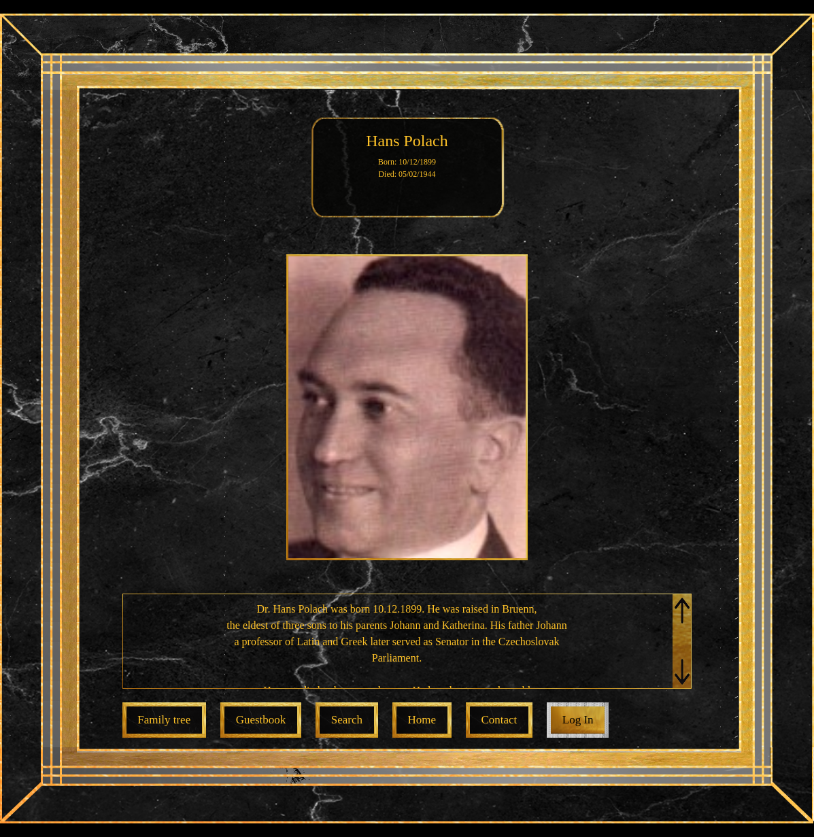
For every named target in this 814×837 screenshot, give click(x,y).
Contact (499, 719)
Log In (578, 719)
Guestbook (261, 719)
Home (421, 719)
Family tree (163, 719)
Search (346, 719)
